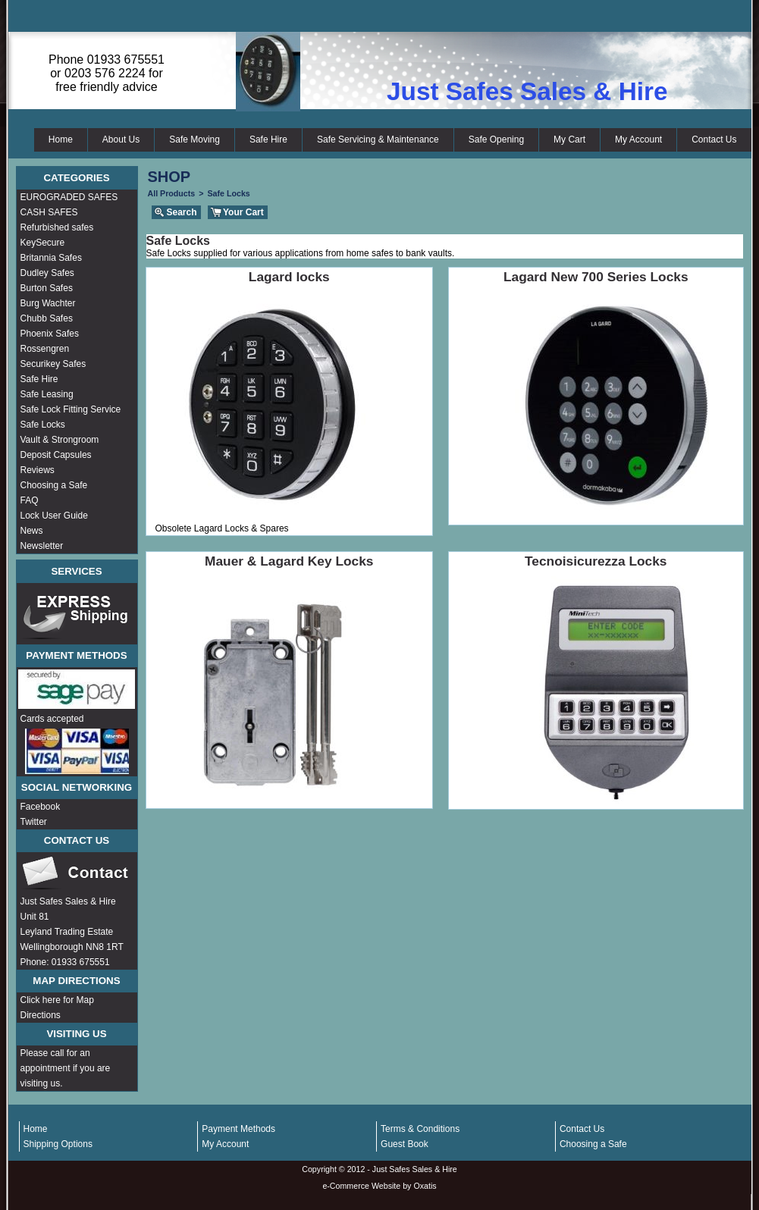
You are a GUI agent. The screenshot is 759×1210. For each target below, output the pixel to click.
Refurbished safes (57, 227)
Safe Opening (496, 139)
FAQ (29, 500)
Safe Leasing (47, 394)
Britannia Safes (51, 257)
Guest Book (404, 1144)
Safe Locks (42, 424)
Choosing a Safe (54, 485)
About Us (121, 139)
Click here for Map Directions (57, 1007)
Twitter (33, 822)
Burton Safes (46, 288)
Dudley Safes (47, 273)
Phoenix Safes (49, 333)
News (31, 530)
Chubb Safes (46, 318)
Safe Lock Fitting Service (70, 409)
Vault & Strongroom (59, 439)
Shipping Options (58, 1144)
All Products (172, 193)
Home (61, 139)
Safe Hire (268, 139)
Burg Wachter (48, 303)
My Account (638, 139)
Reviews (37, 470)
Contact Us (714, 139)
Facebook (40, 806)
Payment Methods (238, 1129)
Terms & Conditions (420, 1129)
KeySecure (42, 242)
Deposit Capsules (56, 455)
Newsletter (42, 546)
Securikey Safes (53, 364)
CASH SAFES (49, 212)
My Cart (569, 139)
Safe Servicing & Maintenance (378, 139)
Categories (76, 177)
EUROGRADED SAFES (69, 197)
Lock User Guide (54, 515)
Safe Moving (194, 139)
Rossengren (45, 348)
